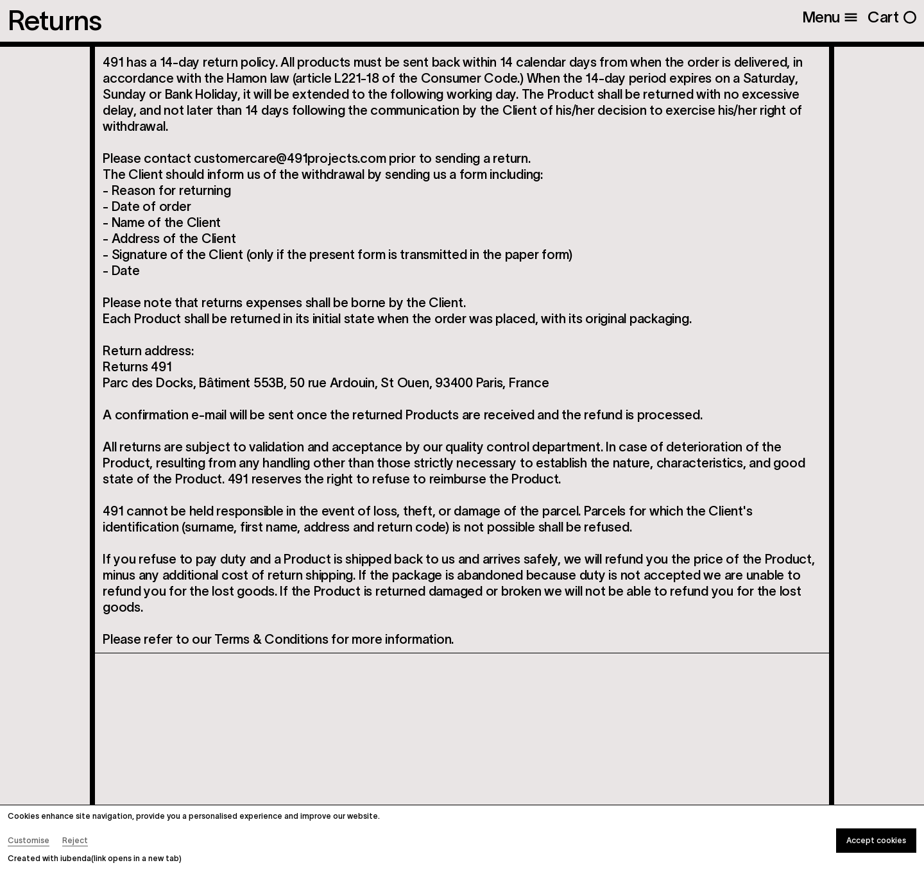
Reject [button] (75, 840)
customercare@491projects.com (290, 158)
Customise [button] (28, 840)
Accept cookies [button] (876, 840)
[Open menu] (830, 17)
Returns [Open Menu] (54, 21)
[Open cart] (892, 17)
